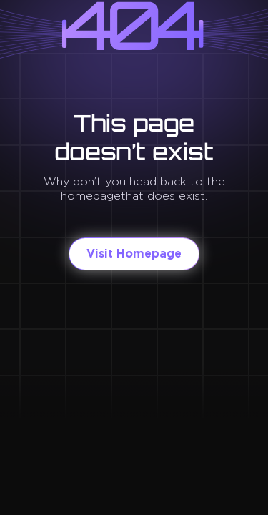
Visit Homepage (134, 253)
